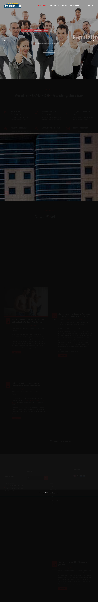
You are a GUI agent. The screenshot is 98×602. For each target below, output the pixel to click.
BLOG (83, 5)
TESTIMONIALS (74, 5)
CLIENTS (64, 5)
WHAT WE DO (42, 5)
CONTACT (91, 5)
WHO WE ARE (54, 5)
